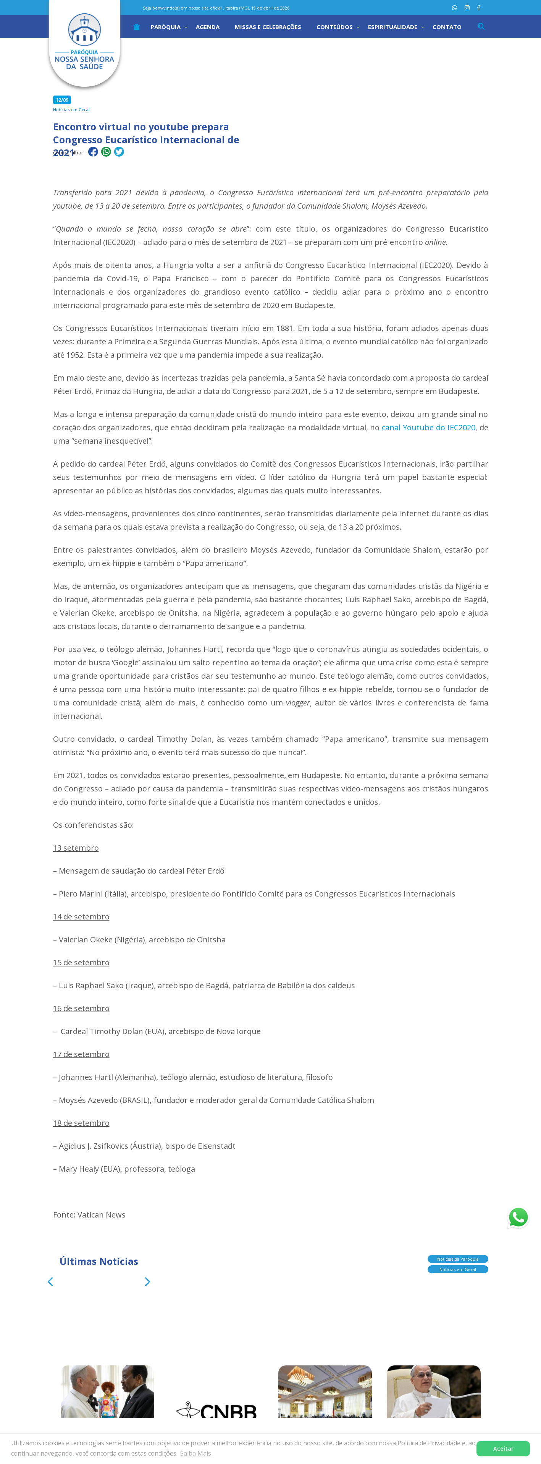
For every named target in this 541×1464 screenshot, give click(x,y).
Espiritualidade (392, 27)
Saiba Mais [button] (195, 1453)
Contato (447, 27)
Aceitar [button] (503, 1448)
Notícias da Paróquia (458, 1258)
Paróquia (166, 27)
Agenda (208, 27)
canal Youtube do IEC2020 (428, 427)
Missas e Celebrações (268, 27)
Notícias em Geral (457, 1268)
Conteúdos (335, 27)
